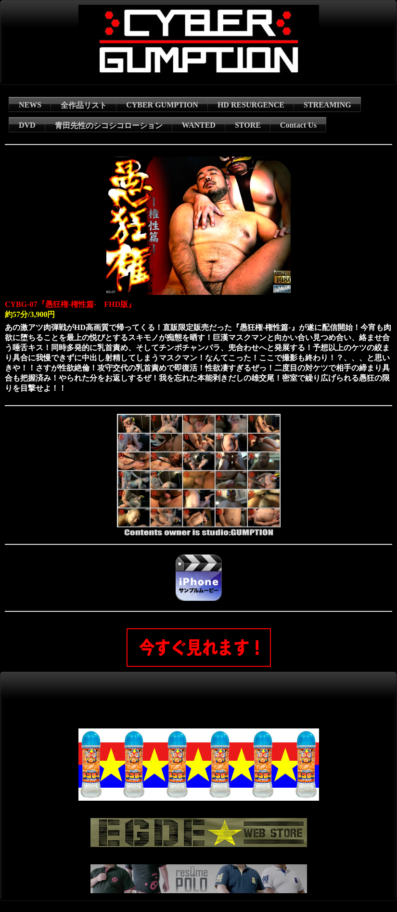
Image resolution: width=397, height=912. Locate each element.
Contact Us (298, 125)
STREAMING (327, 105)
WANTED (199, 125)
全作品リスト (84, 105)
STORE (248, 125)
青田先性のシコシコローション (109, 125)
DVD (27, 125)
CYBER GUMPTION (162, 105)
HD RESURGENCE (251, 105)
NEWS (30, 105)
